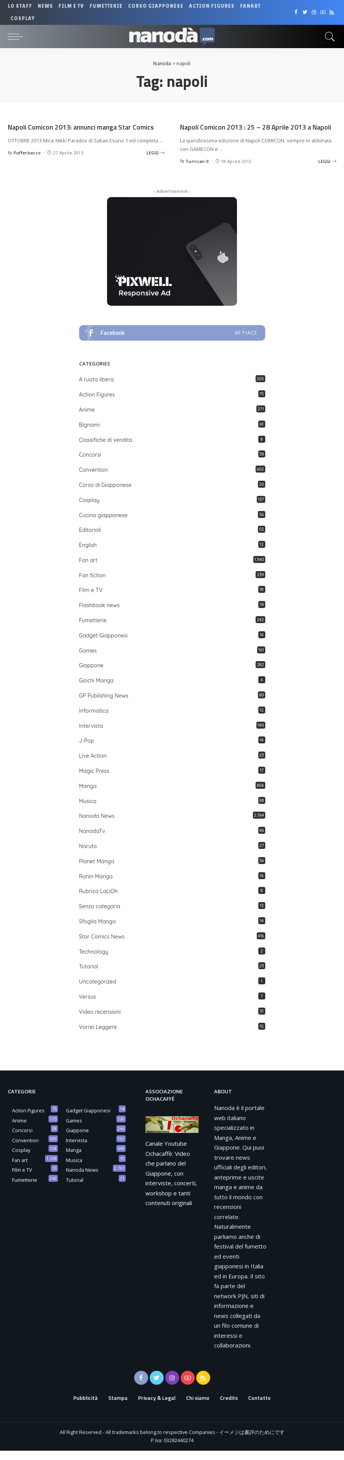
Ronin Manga (96, 885)
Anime (87, 419)
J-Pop (86, 750)
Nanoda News (97, 825)
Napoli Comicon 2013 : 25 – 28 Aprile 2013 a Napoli (252, 131)
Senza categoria (100, 916)
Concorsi (90, 464)
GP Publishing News (103, 705)
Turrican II (197, 170)
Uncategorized (97, 991)
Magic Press (94, 780)
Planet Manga (96, 870)
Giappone (91, 675)
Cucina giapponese (103, 524)
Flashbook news (99, 614)
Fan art (88, 569)
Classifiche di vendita (106, 449)
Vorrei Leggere (98, 1036)
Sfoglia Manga (97, 931)
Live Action (93, 765)
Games (88, 659)
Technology (94, 961)
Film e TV (91, 599)
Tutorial (88, 976)
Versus (87, 1006)
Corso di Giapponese (105, 494)
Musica (88, 810)
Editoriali (90, 539)
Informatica (94, 720)
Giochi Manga (96, 690)
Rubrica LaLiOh (98, 900)
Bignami (89, 434)
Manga (88, 795)
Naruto (88, 855)
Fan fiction (92, 584)
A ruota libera (96, 389)
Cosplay (89, 509)
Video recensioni (100, 1021)
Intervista (91, 735)
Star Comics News (102, 945)
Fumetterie (93, 630)
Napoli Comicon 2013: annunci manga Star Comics (77, 131)
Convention (93, 479)
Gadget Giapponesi (103, 644)
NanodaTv (92, 840)
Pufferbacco (27, 162)
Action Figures (97, 404)
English (88, 554)
